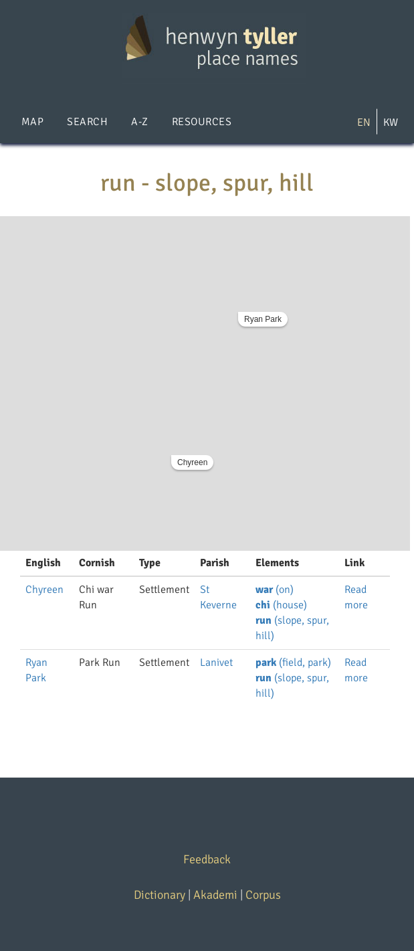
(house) (281, 605)
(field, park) (293, 662)
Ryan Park (263, 319)
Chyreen (192, 462)
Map (32, 121)
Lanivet (216, 662)
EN (364, 122)
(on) (274, 589)
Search (87, 121)
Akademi (215, 894)
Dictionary (159, 894)
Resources (201, 121)
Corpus (263, 894)
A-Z (139, 121)
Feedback (207, 859)
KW (390, 122)
